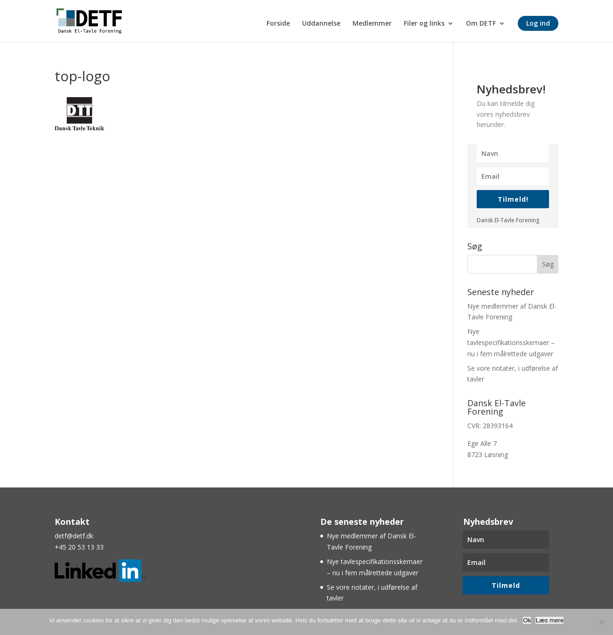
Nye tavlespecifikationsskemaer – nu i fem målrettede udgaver (511, 342)
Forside (278, 24)
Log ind (538, 23)
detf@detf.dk (74, 535)
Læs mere (549, 620)
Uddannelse (321, 24)
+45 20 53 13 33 (79, 547)
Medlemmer (372, 24)
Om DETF (481, 24)
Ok (527, 620)
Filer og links (424, 24)
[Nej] (601, 622)
